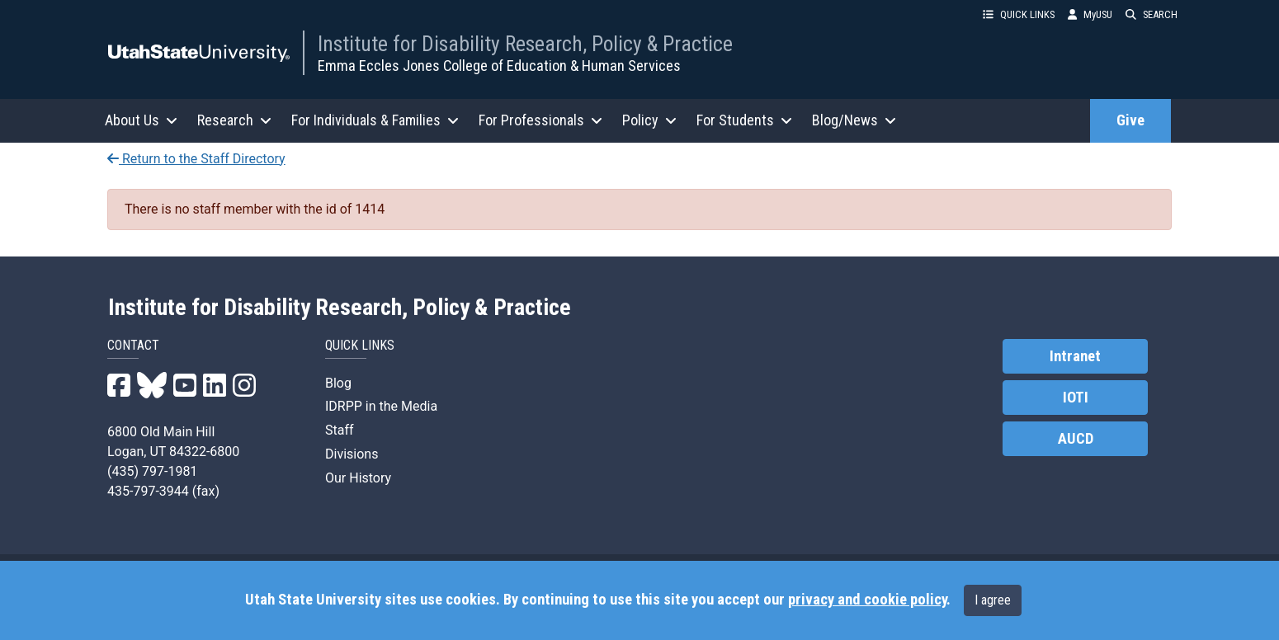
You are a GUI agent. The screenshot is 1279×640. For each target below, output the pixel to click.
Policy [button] (649, 120)
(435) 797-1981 (152, 471)
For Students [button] (744, 120)
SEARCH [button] (1152, 14)
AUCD (1075, 439)
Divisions (351, 454)
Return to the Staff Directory (196, 159)
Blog (338, 383)
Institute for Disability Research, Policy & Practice (525, 43)
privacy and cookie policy (867, 600)
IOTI (1075, 397)
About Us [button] (141, 120)
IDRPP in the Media (381, 406)
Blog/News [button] (854, 120)
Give (1130, 120)
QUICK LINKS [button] (1019, 14)
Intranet (1075, 356)
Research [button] (234, 120)
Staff (339, 430)
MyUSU (1090, 14)
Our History (358, 478)
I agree (993, 600)
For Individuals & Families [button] (375, 120)
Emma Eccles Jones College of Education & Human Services (499, 65)
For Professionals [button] (540, 120)
